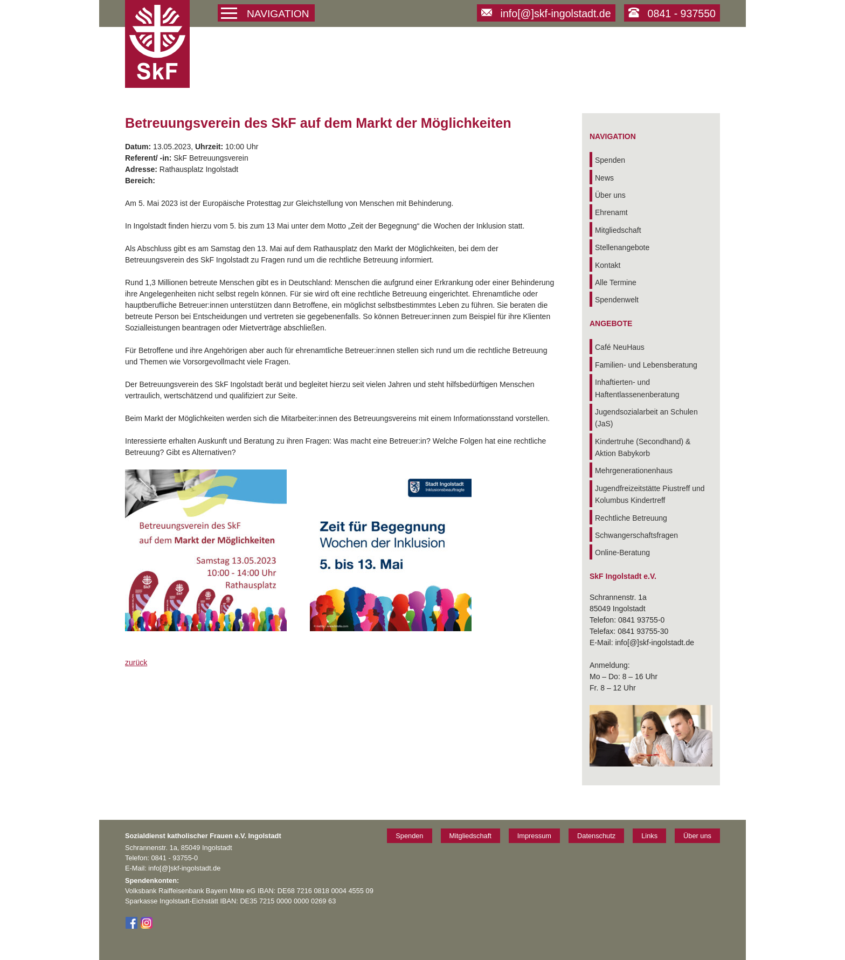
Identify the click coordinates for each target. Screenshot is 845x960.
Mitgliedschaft (618, 230)
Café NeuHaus (620, 347)
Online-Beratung (622, 552)
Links (649, 836)
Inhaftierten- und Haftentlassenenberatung (637, 388)
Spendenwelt (617, 299)
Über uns (610, 195)
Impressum (534, 836)
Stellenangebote (622, 247)
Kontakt (607, 265)
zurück (136, 662)
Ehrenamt (611, 212)
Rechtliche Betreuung (631, 518)
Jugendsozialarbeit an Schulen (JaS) (646, 418)
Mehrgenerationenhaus (634, 470)
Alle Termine (615, 282)
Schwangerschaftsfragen (636, 535)
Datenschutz (596, 836)
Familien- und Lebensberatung (646, 365)
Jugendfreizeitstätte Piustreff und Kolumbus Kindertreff (650, 494)
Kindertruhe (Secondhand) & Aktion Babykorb (642, 447)
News (604, 178)
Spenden (610, 160)
